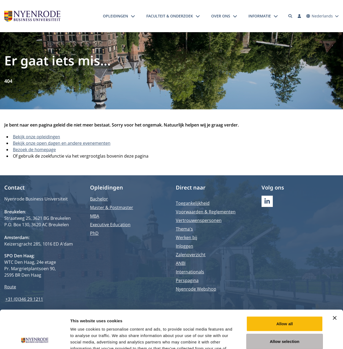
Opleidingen (115, 15)
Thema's (184, 229)
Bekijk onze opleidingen (36, 137)
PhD (94, 233)
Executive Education (110, 225)
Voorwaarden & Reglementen (206, 212)
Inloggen (184, 246)
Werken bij (186, 237)
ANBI (180, 263)
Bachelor (99, 199)
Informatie (259, 15)
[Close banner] (335, 280)
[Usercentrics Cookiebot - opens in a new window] (34, 339)
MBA (94, 216)
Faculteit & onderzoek (169, 15)
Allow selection (285, 303)
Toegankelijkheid (193, 203)
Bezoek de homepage (34, 150)
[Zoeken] (290, 16)
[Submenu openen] (133, 16)
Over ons (220, 15)
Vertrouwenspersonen (199, 220)
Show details (281, 338)
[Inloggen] (299, 16)
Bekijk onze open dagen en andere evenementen (61, 143)
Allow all (284, 285)
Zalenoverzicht (191, 255)
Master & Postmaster (111, 207)
